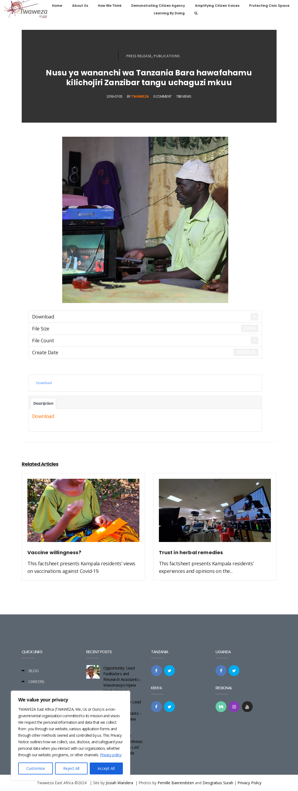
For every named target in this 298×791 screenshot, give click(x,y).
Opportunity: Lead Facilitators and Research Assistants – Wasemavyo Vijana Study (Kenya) (122, 679)
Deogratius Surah (218, 782)
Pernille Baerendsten (176, 782)
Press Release (139, 56)
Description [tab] (43, 403)
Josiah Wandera (119, 782)
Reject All (71, 768)
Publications (167, 56)
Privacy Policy (249, 782)
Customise (35, 768)
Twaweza (140, 96)
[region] (70, 735)
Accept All (106, 768)
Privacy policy (110, 754)
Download (44, 382)
